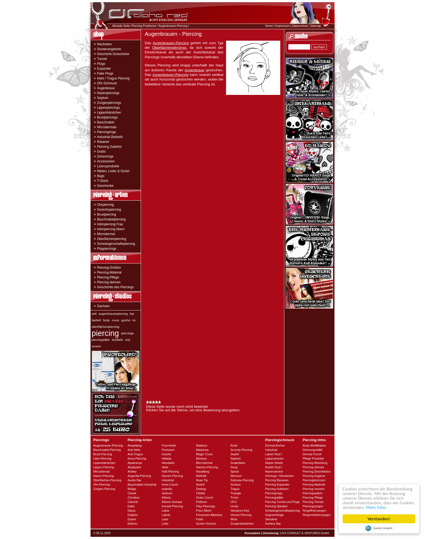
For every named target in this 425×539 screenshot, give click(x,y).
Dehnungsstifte (312, 449)
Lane (165, 519)
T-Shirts (102, 181)
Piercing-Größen (109, 268)
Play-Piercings (205, 506)
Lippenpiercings (108, 108)
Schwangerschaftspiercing (116, 244)
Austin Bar (134, 480)
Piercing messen (313, 488)
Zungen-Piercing (104, 488)
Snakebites (237, 462)
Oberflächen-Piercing (107, 480)
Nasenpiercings (108, 93)
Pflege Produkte (313, 458)
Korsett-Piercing (172, 506)
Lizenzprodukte (108, 166)
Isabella (167, 488)
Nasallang (202, 471)
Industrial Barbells (110, 137)
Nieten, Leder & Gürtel (113, 171)
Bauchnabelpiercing (111, 219)
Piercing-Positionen (143, 25)
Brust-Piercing (102, 454)
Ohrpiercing (105, 205)
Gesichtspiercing (109, 209)
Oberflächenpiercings (169, 48)
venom (96, 346)
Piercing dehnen (109, 282)
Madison (201, 445)
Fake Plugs (105, 73)
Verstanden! (379, 519)
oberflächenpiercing (105, 326)
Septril (234, 454)
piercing (105, 333)
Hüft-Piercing (170, 471)
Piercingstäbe (274, 497)
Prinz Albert (203, 510)
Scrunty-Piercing (241, 449)
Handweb (168, 462)
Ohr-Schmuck (107, 83)
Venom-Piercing (241, 514)
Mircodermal (101, 471)
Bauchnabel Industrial (142, 484)
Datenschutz (300, 25)
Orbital (200, 493)
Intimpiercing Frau (110, 224)
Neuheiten (104, 44)
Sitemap (315, 25)
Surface (235, 484)
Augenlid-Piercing (139, 475)
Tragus (235, 488)
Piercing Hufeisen (276, 488)
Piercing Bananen (277, 480)
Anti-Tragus (135, 454)
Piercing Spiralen (276, 506)
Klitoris (166, 497)
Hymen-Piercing (172, 475)
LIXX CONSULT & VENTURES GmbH (304, 533)
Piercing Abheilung (314, 462)
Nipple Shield (274, 462)
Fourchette (169, 445)
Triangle (235, 493)
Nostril (200, 484)
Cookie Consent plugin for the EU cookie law (378, 528)
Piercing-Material (109, 272)
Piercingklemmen (313, 480)
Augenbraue (106, 88)
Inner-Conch (170, 484)
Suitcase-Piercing (242, 480)
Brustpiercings (107, 117)
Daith (131, 506)
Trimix (234, 497)
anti (94, 313)
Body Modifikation (314, 445)
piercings (127, 333)
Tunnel (102, 59)
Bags (100, 176)
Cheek (132, 493)
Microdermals (107, 127)
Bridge (132, 488)
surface (117, 340)
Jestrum (167, 493)
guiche (125, 320)
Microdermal (106, 234)
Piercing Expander (277, 484)
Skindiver (271, 519)
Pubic (200, 519)
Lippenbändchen (109, 112)
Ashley (132, 471)
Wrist (233, 519)
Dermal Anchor (275, 445)
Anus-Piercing (137, 458)
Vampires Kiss (239, 510)
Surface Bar (273, 523)
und (127, 339)
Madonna (202, 449)
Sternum (236, 475)
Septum (102, 98)
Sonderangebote (109, 49)
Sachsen (103, 306)
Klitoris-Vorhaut (172, 501)
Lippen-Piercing (103, 467)
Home (269, 25)
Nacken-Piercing (207, 467)
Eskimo (132, 523)
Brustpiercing (106, 214)
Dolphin (133, 514)
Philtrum (201, 501)
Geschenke (105, 186)
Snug (233, 467)
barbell (96, 320)
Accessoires (106, 161)
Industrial (168, 480)
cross (115, 320)
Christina (133, 497)
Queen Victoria (206, 523)
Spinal (234, 471)
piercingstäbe (101, 339)
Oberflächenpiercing (111, 239)
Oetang (201, 488)
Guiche (166, 454)
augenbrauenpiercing (113, 313)
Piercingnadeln (312, 493)
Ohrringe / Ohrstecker (279, 475)
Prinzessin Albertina (209, 514)
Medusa (201, 458)
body (106, 320)
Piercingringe (106, 132)
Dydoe (132, 519)
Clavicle (133, 501)
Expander (104, 68)
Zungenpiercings (109, 103)
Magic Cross (204, 454)
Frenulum (168, 449)
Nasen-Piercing (103, 475)
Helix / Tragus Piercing (113, 78)
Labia (165, 510)
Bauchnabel (105, 122)
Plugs (101, 64)
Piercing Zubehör (109, 147)
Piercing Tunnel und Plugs (282, 501)
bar (132, 313)
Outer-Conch (204, 497)
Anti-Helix (134, 449)
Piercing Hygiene (313, 475)
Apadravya (135, 462)
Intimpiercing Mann (110, 229)
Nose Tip (202, 480)
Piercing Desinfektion (316, 471)
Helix (165, 467)
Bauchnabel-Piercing (107, 449)
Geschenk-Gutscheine (113, 54)
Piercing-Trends (312, 501)
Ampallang (135, 445)
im (134, 320)
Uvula (234, 506)
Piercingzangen (312, 506)
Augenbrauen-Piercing (173, 25)
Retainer (103, 142)
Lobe (165, 523)
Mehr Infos (376, 507)
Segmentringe (274, 514)
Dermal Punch (311, 454)
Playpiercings (106, 249)
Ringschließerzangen (316, 514)
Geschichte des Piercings (115, 287)
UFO (233, 501)
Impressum (282, 25)
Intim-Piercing (102, 458)
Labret (166, 514)
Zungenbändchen (242, 523)
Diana (132, 510)
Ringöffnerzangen (314, 510)
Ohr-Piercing (101, 484)
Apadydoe (134, 467)
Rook (233, 445)
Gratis (101, 151)
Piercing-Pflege (108, 277)
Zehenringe (105, 156)
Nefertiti (201, 475)
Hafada (166, 458)
